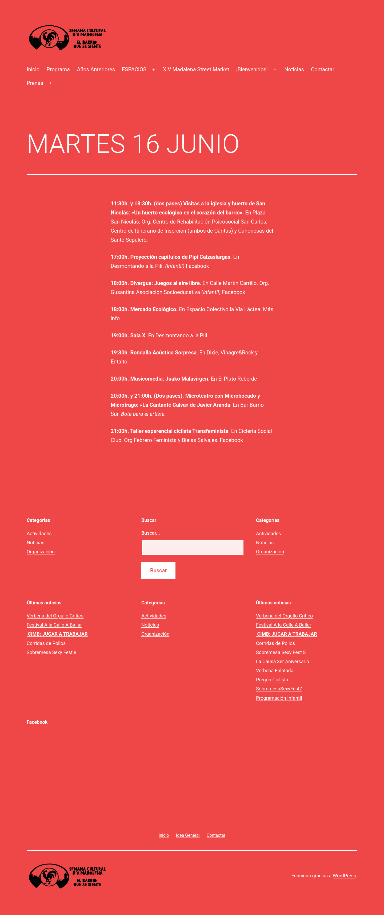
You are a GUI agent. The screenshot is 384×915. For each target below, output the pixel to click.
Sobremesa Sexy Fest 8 (52, 652)
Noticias (294, 69)
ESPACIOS (134, 69)
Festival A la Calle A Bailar (54, 625)
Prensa (35, 83)
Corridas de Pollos (46, 643)
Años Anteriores (96, 69)
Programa (58, 69)
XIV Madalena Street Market (196, 69)
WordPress (344, 875)
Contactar (322, 69)
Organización (41, 551)
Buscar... (150, 533)
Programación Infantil (279, 698)
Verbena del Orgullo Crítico (55, 616)
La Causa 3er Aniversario (282, 661)
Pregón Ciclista (272, 679)
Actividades (39, 533)
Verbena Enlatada (275, 670)
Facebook (197, 266)
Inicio (33, 69)
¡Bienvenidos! (252, 69)
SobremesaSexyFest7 (279, 688)
